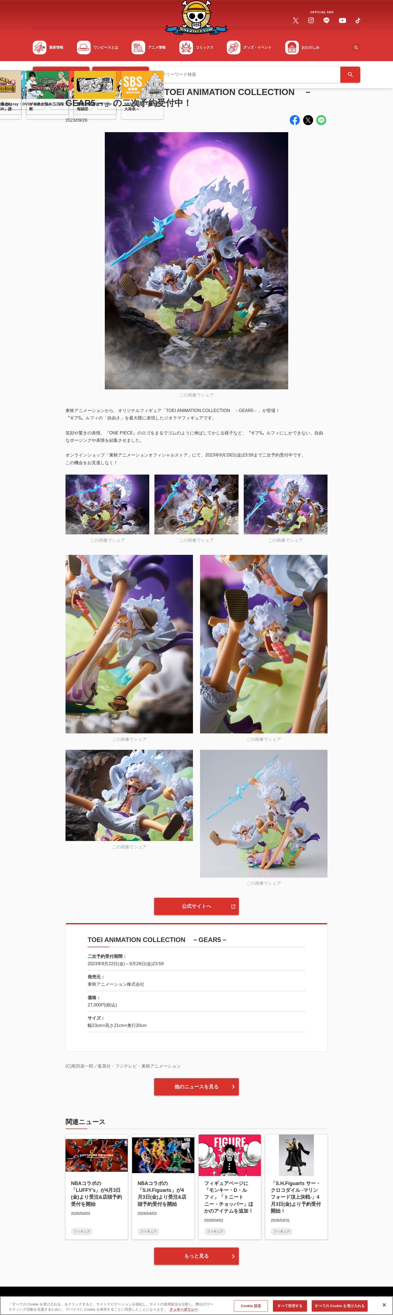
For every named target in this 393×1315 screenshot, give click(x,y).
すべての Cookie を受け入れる (340, 1309)
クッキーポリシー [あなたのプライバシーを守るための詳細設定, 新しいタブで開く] (183, 1312)
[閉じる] (384, 1308)
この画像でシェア (196, 395)
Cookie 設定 (251, 1309)
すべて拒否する (289, 1309)
